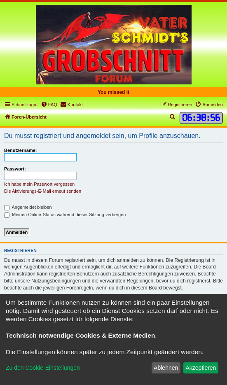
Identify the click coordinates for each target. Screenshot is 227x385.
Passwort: (15, 168)
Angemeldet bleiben (28, 207)
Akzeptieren (200, 367)
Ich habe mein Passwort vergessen (39, 184)
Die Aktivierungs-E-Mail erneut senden (42, 191)
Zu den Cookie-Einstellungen (43, 367)
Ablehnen (166, 367)
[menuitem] (49, 105)
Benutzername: (20, 150)
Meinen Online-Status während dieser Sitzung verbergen (65, 214)
